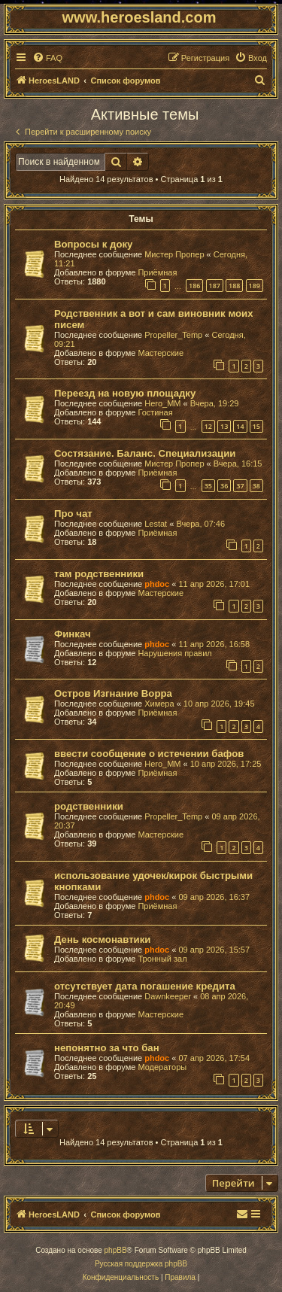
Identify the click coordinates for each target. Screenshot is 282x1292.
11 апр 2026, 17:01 (214, 583)
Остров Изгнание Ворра (113, 693)
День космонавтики (102, 939)
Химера (159, 703)
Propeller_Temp (173, 334)
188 (234, 285)
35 (208, 486)
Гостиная (155, 412)
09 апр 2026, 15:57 (214, 949)
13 (224, 426)
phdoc (156, 583)
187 (214, 285)
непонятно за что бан (106, 1047)
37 (240, 486)
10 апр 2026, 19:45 (219, 703)
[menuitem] (47, 58)
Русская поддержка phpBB (141, 1264)
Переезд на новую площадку (125, 393)
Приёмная (157, 272)
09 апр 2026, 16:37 (214, 896)
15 (256, 426)
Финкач (72, 634)
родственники (88, 806)
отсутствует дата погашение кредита (144, 986)
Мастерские (160, 352)
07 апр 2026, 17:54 (214, 1057)
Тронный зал (162, 958)
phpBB (116, 1250)
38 (256, 486)
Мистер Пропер (174, 254)
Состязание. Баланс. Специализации (144, 453)
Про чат (73, 513)
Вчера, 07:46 (200, 523)
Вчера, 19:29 (214, 403)
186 (194, 285)
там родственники (99, 573)
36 (224, 486)
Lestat (155, 523)
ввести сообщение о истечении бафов (149, 753)
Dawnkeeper (167, 996)
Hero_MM (162, 403)
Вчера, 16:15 (238, 463)
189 (254, 285)
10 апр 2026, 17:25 (226, 763)
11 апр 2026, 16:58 (214, 644)
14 (240, 426)
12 (208, 426)
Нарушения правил (174, 653)
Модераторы (162, 1067)
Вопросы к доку (93, 244)
